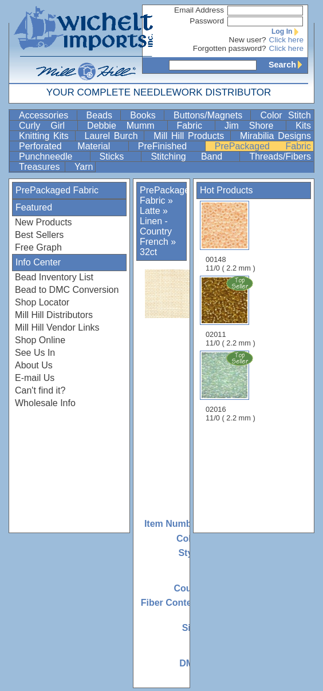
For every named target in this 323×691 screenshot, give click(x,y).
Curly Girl (47, 125)
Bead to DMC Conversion (67, 290)
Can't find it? (40, 390)
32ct (148, 252)
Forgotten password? (229, 48)
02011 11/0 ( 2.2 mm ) (231, 311)
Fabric (194, 125)
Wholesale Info (45, 403)
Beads (102, 115)
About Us (34, 365)
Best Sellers (39, 235)
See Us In (35, 353)
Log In (287, 31)
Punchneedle (53, 156)
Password (207, 21)
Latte (150, 211)
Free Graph (38, 247)
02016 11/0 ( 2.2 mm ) (231, 386)
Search (288, 64)
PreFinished (170, 146)
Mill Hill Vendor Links (57, 327)
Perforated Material (72, 146)
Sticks (119, 156)
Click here (286, 39)
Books (146, 115)
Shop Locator (42, 302)
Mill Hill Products (190, 136)
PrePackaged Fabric (263, 146)
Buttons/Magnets (211, 115)
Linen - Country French (156, 231)
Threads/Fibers (280, 156)
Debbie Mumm (125, 125)
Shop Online (40, 340)
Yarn (83, 167)
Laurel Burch (113, 136)
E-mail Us (34, 378)
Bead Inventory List (54, 277)
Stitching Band (194, 156)
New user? (247, 39)
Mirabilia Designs (275, 136)
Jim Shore (253, 125)
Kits (303, 125)
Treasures (40, 167)
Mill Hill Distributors (54, 315)
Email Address (199, 10)
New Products (43, 222)
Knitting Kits (46, 136)
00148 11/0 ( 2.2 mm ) (230, 236)
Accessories (46, 115)
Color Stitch (285, 115)
